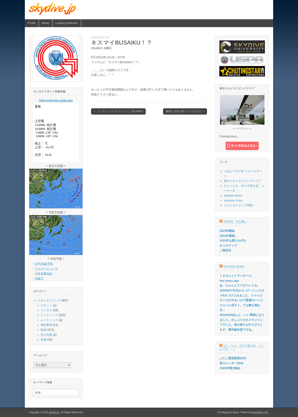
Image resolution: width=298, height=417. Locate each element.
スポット (46, 305)
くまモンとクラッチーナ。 (237, 275)
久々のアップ (228, 245)
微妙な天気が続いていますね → (185, 111)
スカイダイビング (100, 37)
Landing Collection (67, 23)
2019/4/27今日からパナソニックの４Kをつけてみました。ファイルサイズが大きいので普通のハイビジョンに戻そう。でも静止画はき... (242, 300)
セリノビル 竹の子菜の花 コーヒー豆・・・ (242, 347)
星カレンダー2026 (231, 363)
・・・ (95, 70)
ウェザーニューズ (46, 268)
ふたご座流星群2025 (233, 358)
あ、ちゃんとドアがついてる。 (240, 285)
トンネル (46, 310)
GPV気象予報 (44, 263)
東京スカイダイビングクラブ (242, 181)
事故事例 (46, 324)
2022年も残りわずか (233, 240)
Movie (45, 23)
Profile (32, 23)
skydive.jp (54, 412)
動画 (43, 329)
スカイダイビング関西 (238, 205)
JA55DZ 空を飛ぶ (235, 221)
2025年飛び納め (230, 368)
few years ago (229, 280)
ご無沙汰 (225, 250)
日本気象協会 (43, 273)
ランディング (49, 315)
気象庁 (39, 278)
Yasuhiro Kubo (233, 200)
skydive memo (233, 195)
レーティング (49, 320)
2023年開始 (227, 230)
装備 (43, 339)
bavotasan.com (260, 412)
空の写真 (46, 334)
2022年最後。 (229, 235)
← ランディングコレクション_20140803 (118, 111)
